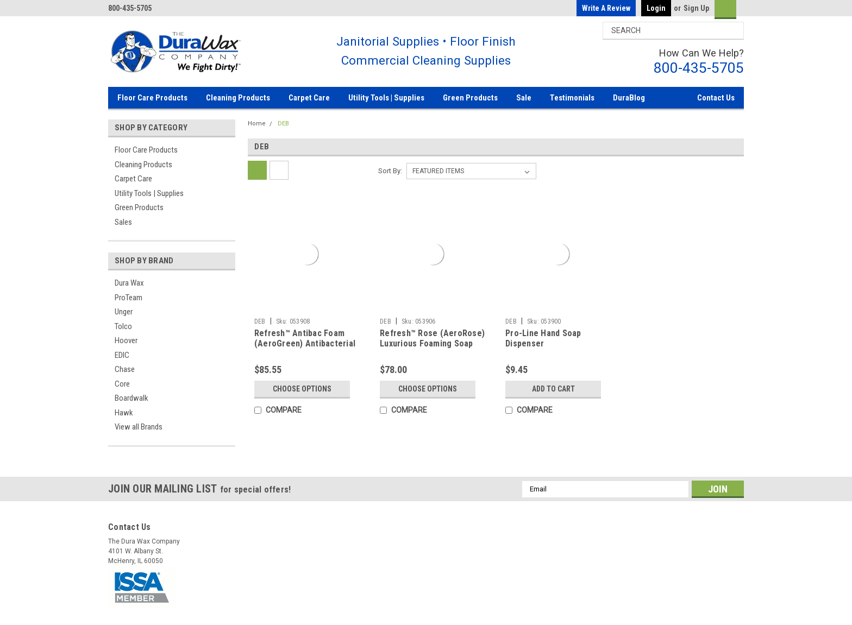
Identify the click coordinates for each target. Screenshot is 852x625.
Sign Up (696, 8)
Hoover (126, 340)
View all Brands (138, 427)
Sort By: (390, 171)
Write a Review (606, 8)
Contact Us (716, 98)
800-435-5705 (699, 67)
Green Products (470, 98)
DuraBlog (629, 98)
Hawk (124, 413)
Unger (124, 312)
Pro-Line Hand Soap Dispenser (543, 338)
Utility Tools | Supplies (386, 98)
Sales (123, 222)
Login (656, 8)
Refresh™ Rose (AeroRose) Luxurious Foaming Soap (432, 338)
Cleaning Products (238, 98)
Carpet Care (309, 98)
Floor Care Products (152, 98)
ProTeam (128, 297)
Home (257, 123)
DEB (283, 123)
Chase (125, 369)
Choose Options (302, 388)
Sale (523, 98)
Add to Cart (553, 388)
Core (122, 384)
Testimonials (572, 98)
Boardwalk (131, 398)
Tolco (123, 326)
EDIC (122, 355)
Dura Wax (129, 283)
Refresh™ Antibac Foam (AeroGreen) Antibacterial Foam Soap (304, 344)
